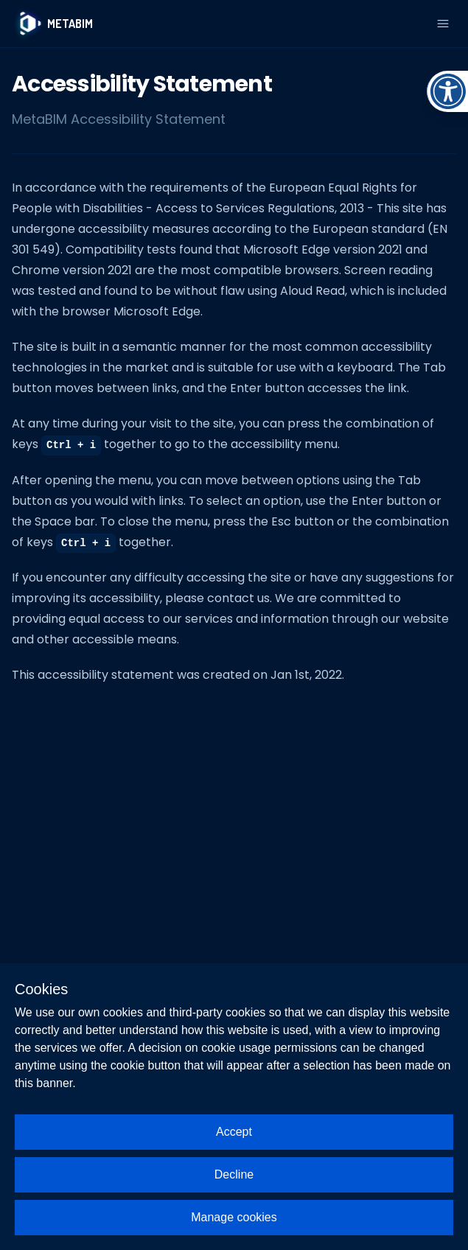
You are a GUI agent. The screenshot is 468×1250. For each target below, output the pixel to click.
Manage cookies (234, 1217)
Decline (234, 1174)
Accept (234, 1131)
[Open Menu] (443, 23)
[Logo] (52, 23)
